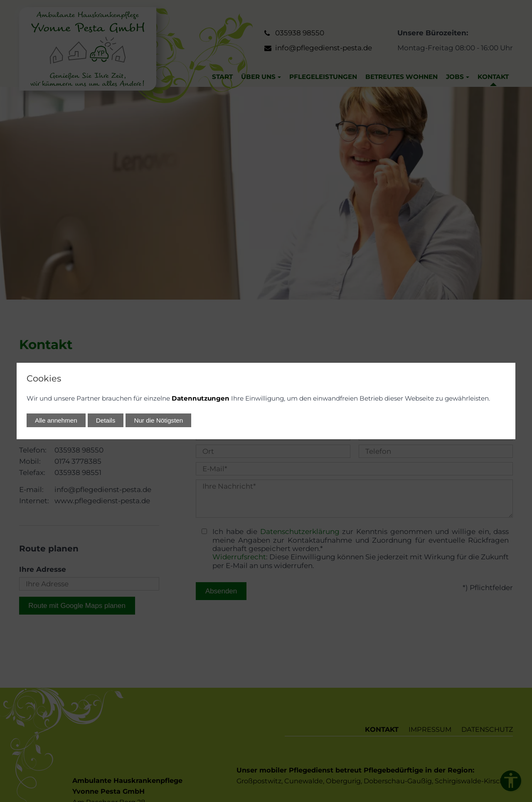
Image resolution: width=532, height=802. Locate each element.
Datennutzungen (200, 398)
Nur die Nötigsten (158, 420)
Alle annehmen (56, 420)
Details (106, 420)
